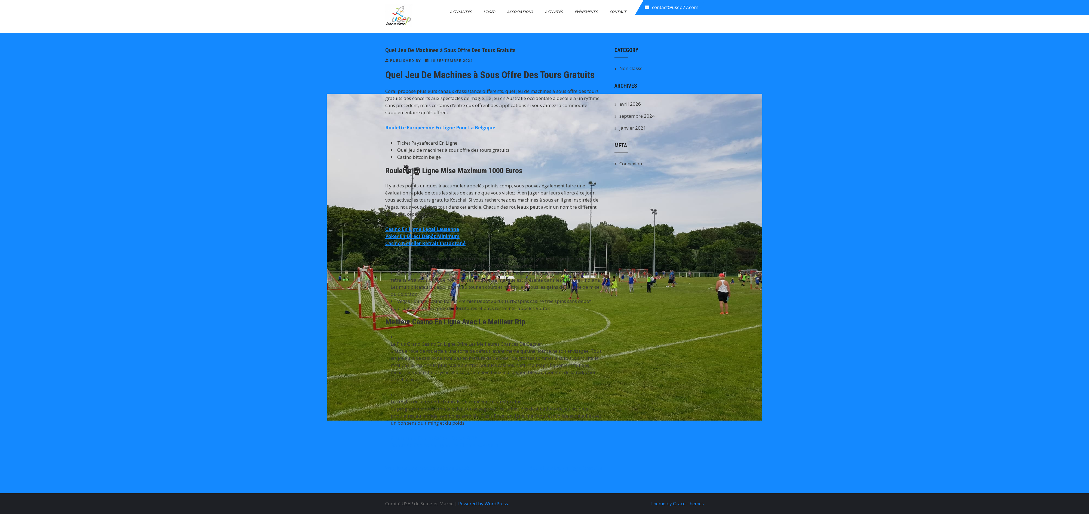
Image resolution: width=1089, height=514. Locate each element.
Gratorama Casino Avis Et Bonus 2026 (434, 438)
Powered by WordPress (483, 503)
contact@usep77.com (675, 7)
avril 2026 (630, 104)
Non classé (631, 68)
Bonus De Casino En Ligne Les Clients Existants (444, 445)
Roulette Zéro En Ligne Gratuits (565, 468)
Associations (520, 11)
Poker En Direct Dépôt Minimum (422, 236)
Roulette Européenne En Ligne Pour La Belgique (440, 127)
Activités (554, 11)
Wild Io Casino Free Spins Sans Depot (427, 468)
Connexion (630, 163)
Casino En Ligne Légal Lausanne (422, 229)
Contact (618, 11)
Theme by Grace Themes (677, 503)
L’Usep (490, 11)
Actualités (461, 11)
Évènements (586, 11)
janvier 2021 (632, 128)
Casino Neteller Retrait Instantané (425, 243)
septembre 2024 (637, 116)
